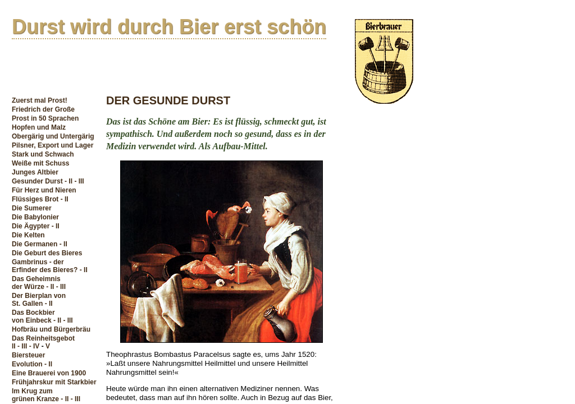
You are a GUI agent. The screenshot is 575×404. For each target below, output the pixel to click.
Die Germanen (34, 244)
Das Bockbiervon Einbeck (33, 316)
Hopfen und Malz (39, 127)
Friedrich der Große (43, 109)
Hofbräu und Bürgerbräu (51, 329)
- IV (34, 346)
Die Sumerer (32, 208)
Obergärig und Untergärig (53, 136)
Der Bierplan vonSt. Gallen (39, 299)
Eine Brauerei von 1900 (49, 373)
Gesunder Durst (37, 181)
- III (79, 181)
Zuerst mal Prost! (39, 100)
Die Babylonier (35, 217)
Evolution (27, 364)
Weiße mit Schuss (40, 163)
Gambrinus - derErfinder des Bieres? (44, 266)
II (14, 346)
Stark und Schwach (43, 154)
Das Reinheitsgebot (43, 338)
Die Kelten (28, 235)
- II (68, 181)
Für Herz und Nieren (44, 190)
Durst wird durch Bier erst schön (169, 26)
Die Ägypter (30, 226)
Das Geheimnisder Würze (36, 283)
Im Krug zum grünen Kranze (35, 395)
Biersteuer (28, 355)
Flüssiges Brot (35, 199)
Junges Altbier (35, 172)
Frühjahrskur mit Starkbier (54, 382)
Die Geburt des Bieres (47, 253)
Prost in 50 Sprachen (45, 118)
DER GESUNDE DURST (168, 100)
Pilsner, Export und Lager (52, 145)
